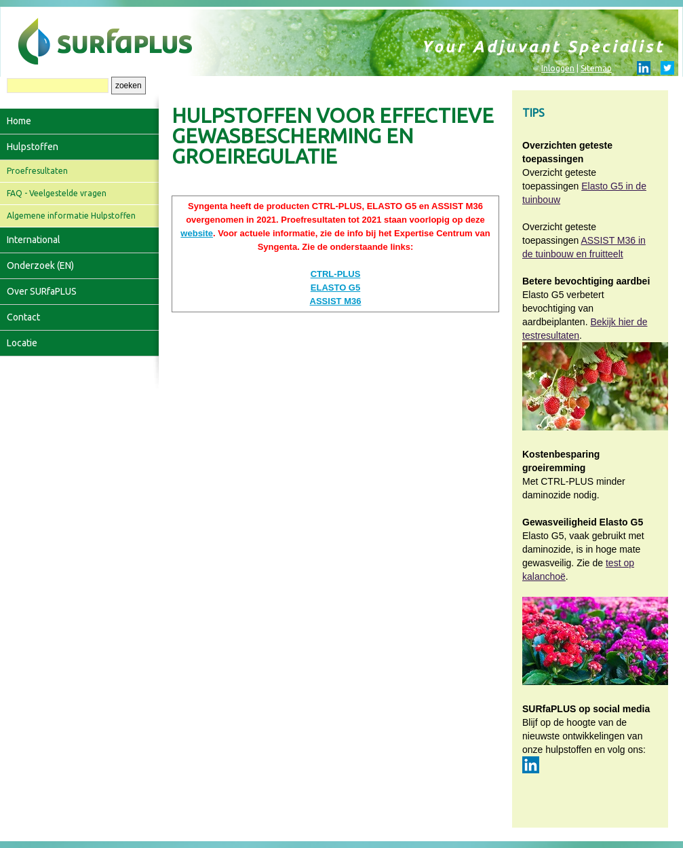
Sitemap (596, 68)
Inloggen (557, 68)
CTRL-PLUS (336, 274)
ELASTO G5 (335, 287)
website (196, 233)
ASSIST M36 (336, 301)
